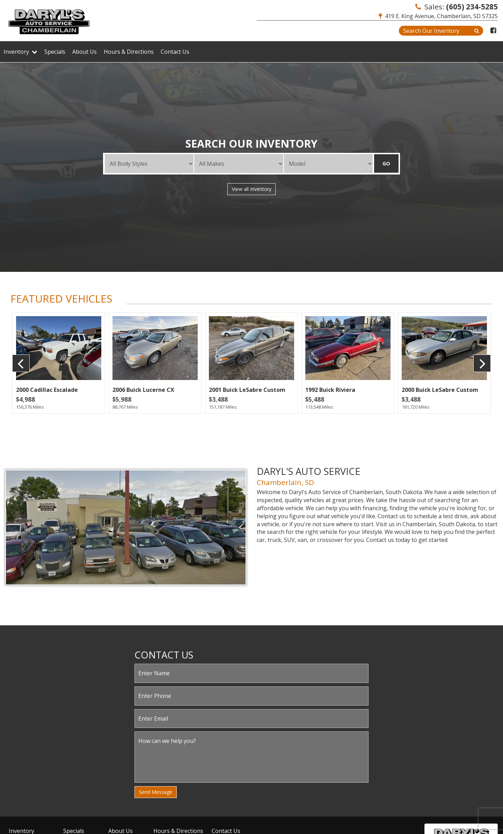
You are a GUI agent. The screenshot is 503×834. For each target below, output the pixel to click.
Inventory (20, 51)
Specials (54, 51)
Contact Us (175, 51)
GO (386, 163)
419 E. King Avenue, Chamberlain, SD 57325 (438, 16)
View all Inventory (251, 189)
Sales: (456, 7)
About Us (84, 51)
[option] (58, 363)
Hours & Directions (129, 51)
